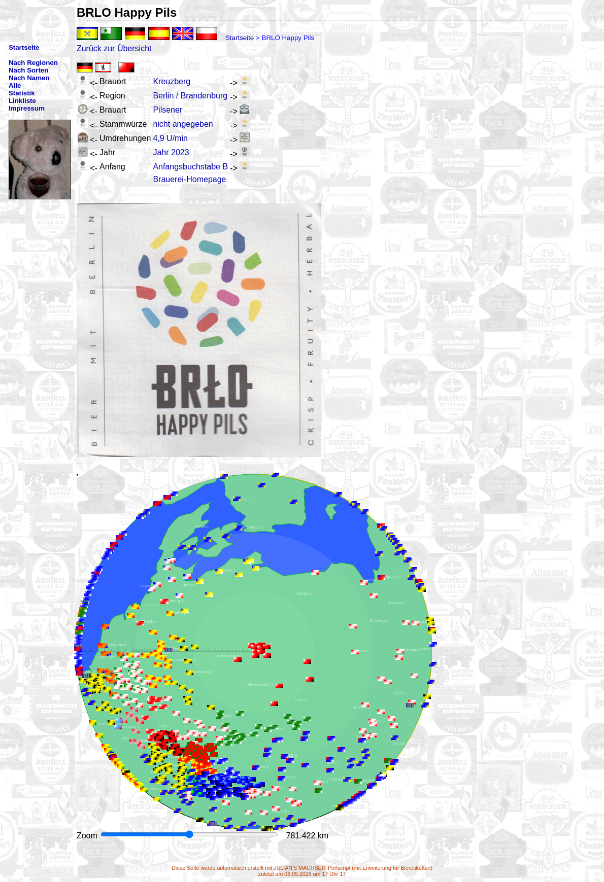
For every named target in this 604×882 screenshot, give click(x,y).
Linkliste (22, 100)
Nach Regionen (33, 62)
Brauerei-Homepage (189, 179)
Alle (15, 85)
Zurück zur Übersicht (114, 48)
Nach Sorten (29, 70)
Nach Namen (29, 78)
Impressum (27, 108)
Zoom (88, 835)
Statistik (22, 93)
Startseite (239, 38)
